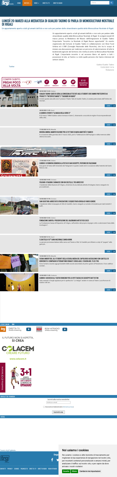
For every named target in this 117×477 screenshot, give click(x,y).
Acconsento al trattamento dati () (59, 407)
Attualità (53, 129)
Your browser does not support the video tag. (18, 307)
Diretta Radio (57, 3)
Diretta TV (46, 3)
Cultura (53, 91)
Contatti (3, 468)
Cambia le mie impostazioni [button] (90, 471)
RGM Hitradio (52, 468)
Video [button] (36, 3)
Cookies (16, 468)
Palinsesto (24, 468)
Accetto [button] (66, 471)
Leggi (111, 105)
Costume (54, 275)
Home (19, 3)
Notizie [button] (27, 3)
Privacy (10, 468)
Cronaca (53, 180)
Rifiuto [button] (74, 471)
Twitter (11, 67)
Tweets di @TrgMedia (8, 450)
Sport (52, 110)
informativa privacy (68, 407)
